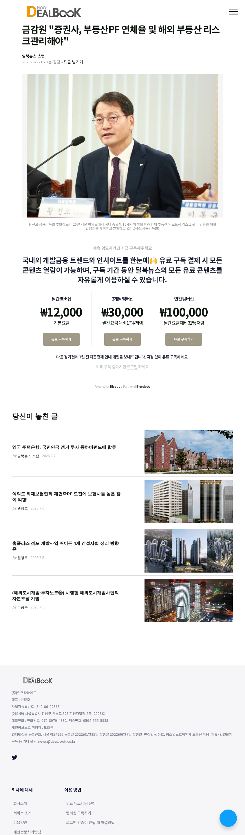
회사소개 (20, 803)
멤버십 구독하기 (78, 813)
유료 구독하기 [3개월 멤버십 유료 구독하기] (122, 338)
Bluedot (116, 386)
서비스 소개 (22, 813)
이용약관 (20, 823)
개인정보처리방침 (27, 832)
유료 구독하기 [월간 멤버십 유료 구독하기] (61, 338)
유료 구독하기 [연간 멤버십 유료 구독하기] (184, 338)
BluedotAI (143, 386)
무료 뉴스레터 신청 (81, 803)
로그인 (132, 366)
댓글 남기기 (73, 62)
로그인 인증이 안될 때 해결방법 (90, 823)
